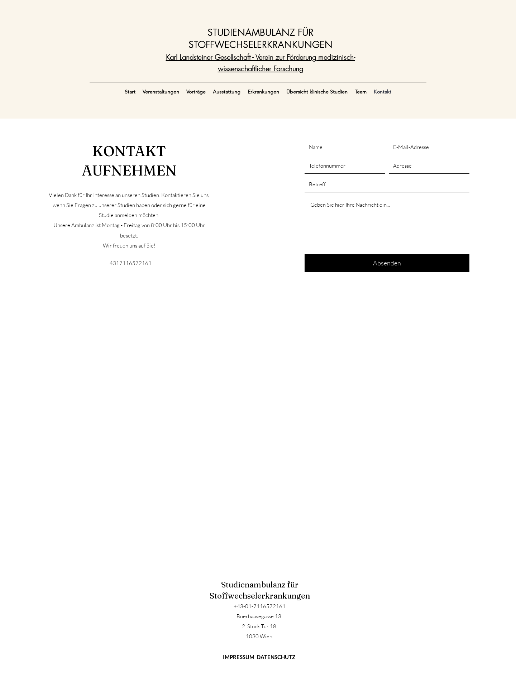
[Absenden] (387, 263)
